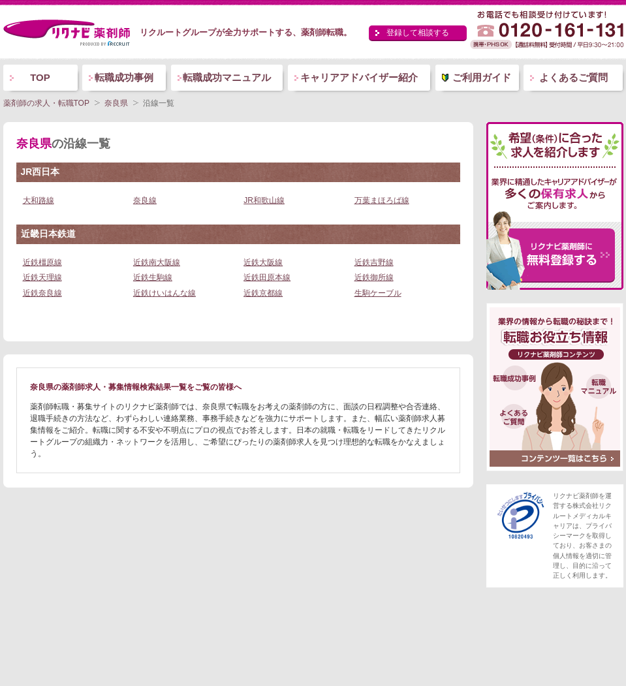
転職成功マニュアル (227, 77)
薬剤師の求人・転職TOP (46, 103)
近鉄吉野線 (374, 262)
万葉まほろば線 (381, 200)
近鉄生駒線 (152, 277)
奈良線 (145, 200)
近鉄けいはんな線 (164, 293)
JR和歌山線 (264, 200)
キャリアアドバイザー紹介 (359, 77)
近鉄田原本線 (266, 277)
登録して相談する (417, 32)
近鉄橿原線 (42, 262)
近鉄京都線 (263, 293)
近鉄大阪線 (263, 262)
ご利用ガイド (481, 77)
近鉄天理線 (42, 277)
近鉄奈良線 (42, 293)
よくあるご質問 (573, 77)
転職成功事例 (124, 77)
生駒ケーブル (377, 293)
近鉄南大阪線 (156, 262)
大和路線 (38, 200)
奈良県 (116, 103)
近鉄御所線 (374, 277)
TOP (40, 77)
